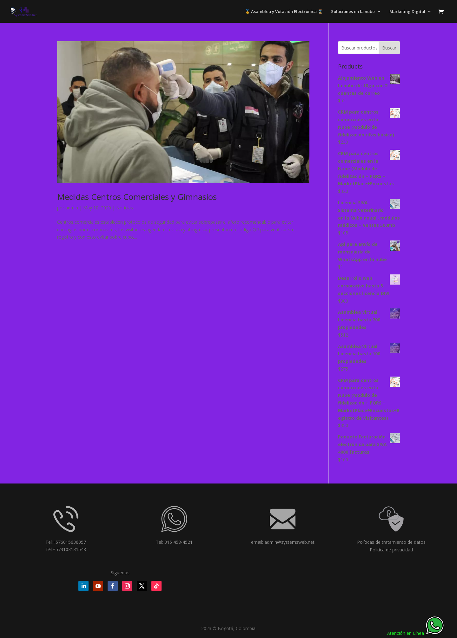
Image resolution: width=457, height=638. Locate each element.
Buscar (389, 48)
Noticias (124, 208)
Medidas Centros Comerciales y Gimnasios (137, 196)
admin (71, 208)
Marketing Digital (407, 11)
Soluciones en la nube (353, 11)
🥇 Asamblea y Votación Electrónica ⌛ (284, 11)
